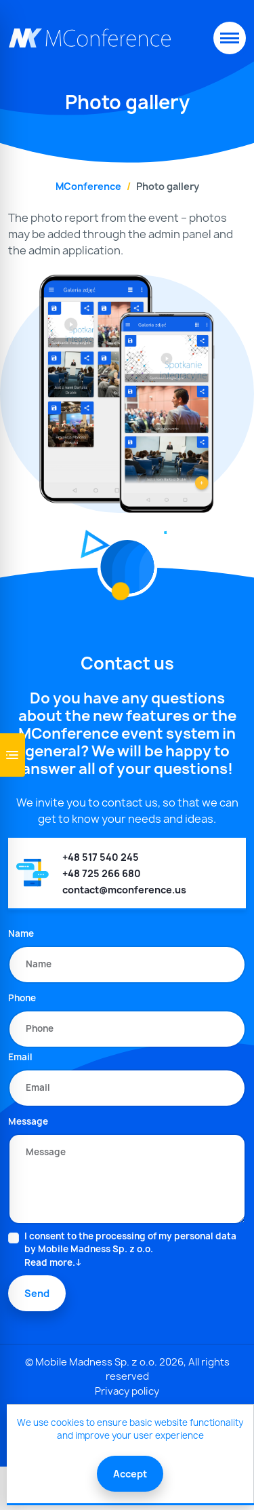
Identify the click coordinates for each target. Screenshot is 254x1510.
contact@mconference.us (124, 889)
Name (21, 933)
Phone (22, 998)
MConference (88, 186)
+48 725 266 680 (101, 873)
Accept (130, 1473)
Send (36, 1293)
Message (28, 1121)
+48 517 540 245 (100, 857)
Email (20, 1057)
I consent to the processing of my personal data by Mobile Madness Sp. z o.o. (135, 1250)
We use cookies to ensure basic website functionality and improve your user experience (130, 1429)
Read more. (49, 1262)
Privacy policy (127, 1391)
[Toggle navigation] (229, 38)
